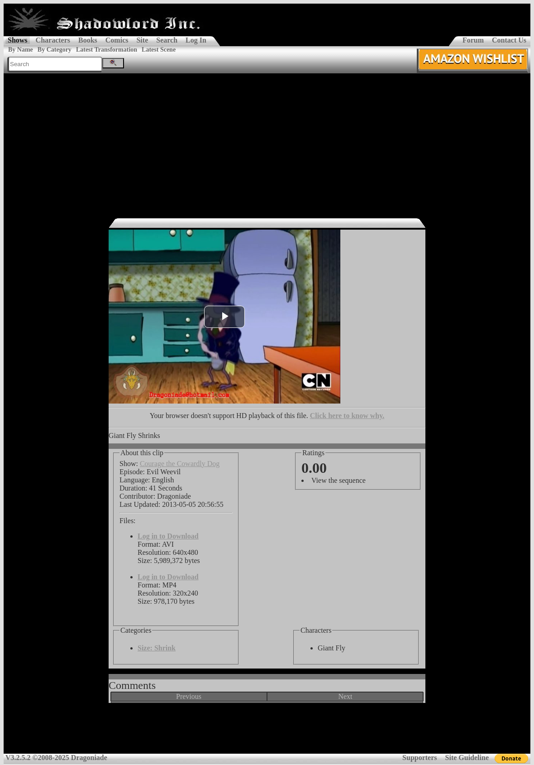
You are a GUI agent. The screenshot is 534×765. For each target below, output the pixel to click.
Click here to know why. (347, 415)
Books (87, 40)
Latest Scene (159, 49)
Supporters (419, 757)
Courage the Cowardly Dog (179, 463)
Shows (18, 40)
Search (166, 40)
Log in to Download (168, 536)
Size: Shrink (157, 648)
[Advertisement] (267, 141)
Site (142, 40)
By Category (55, 49)
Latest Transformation (106, 49)
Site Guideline (467, 757)
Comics (117, 40)
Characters (53, 40)
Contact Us (509, 40)
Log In (196, 40)
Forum (473, 40)
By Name (20, 49)
